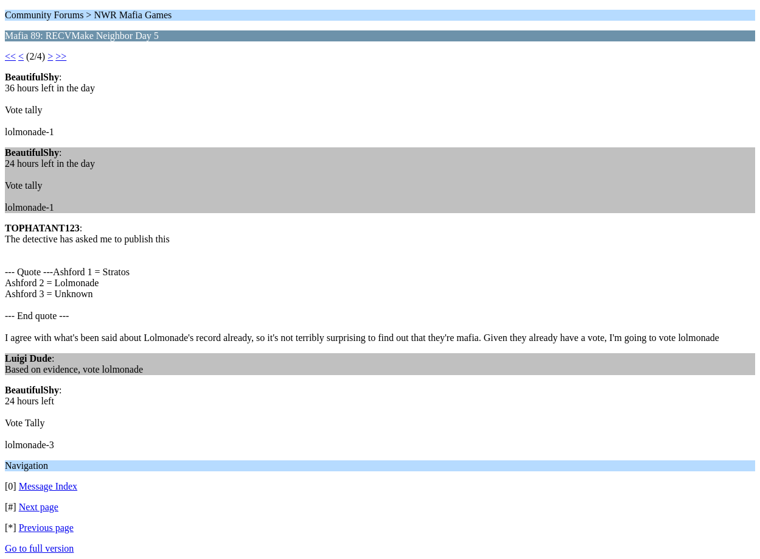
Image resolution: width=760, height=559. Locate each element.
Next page (38, 507)
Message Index (48, 486)
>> (60, 56)
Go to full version (39, 548)
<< (10, 56)
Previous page (46, 527)
